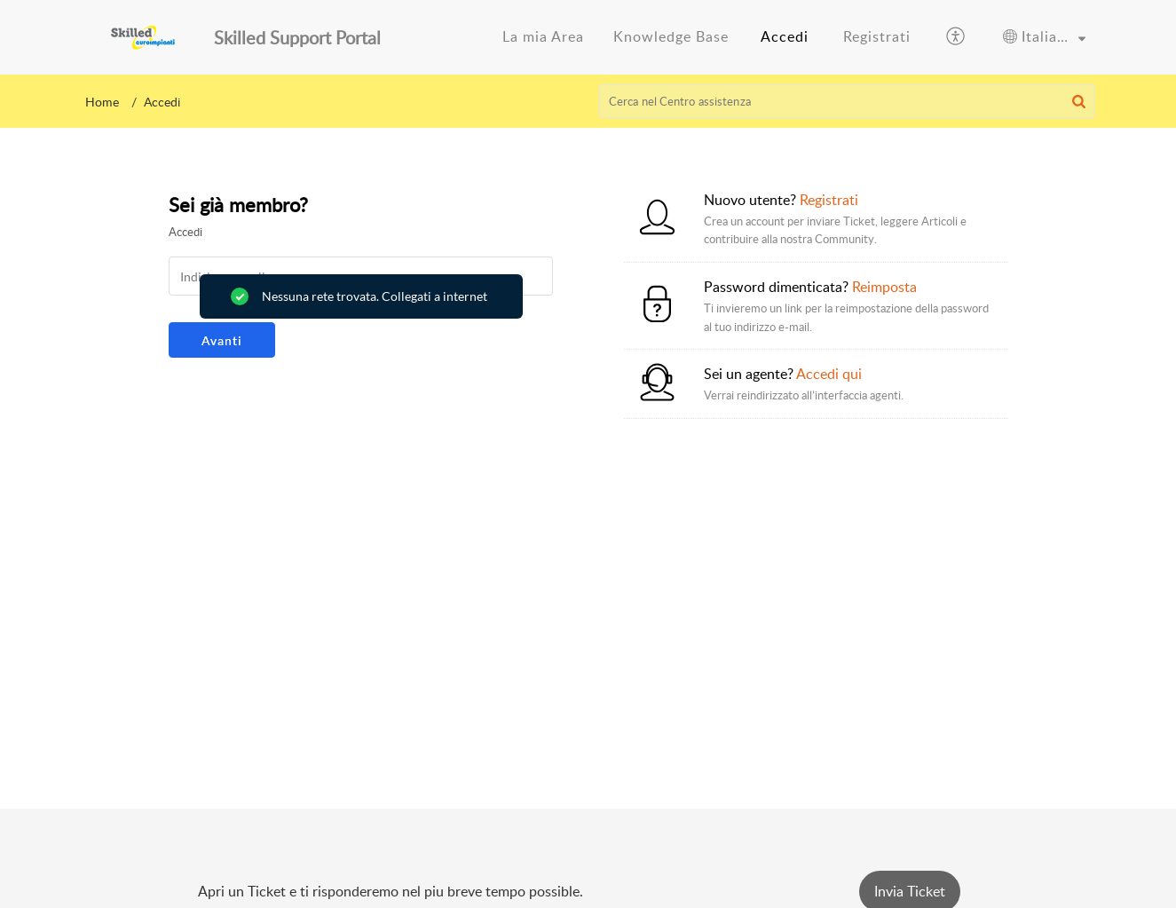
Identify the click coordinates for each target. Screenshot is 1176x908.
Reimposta (884, 286)
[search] (846, 101)
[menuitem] (543, 37)
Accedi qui (829, 373)
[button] (956, 37)
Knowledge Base (671, 36)
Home (102, 101)
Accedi (785, 36)
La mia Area (543, 36)
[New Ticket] (909, 891)
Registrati (877, 36)
